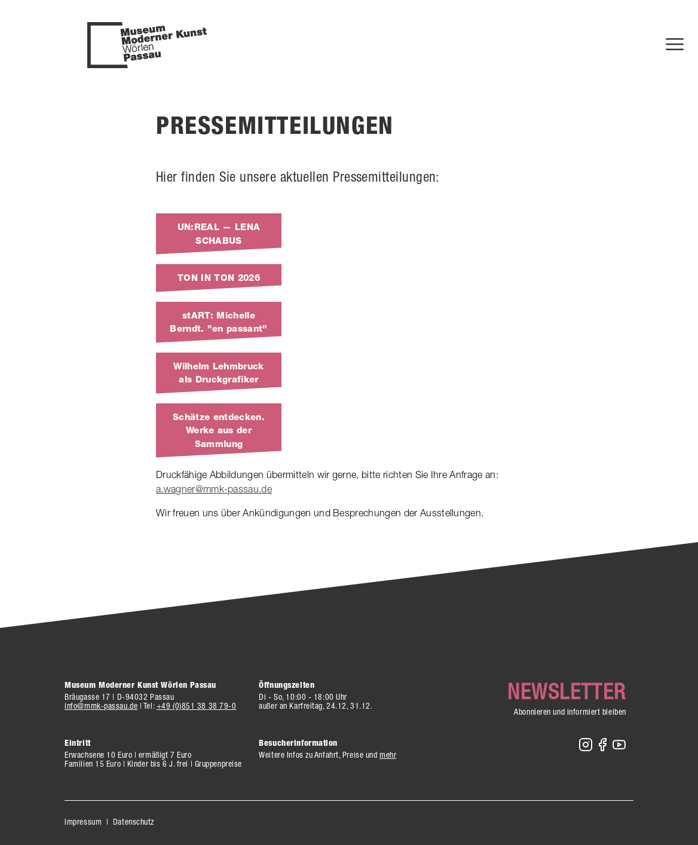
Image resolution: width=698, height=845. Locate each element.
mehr (387, 755)
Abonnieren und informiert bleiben (570, 712)
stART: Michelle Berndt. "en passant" (218, 322)
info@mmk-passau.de (101, 706)
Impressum (83, 821)
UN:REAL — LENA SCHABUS (218, 234)
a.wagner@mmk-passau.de (214, 488)
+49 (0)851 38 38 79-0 (197, 706)
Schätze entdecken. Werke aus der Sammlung (219, 430)
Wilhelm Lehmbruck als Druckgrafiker (218, 373)
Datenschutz (133, 821)
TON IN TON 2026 (218, 278)
